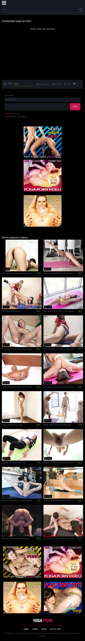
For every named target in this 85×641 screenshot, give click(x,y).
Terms (35, 629)
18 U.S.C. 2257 (55, 629)
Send (75, 107)
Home (26, 629)
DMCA (43, 629)
